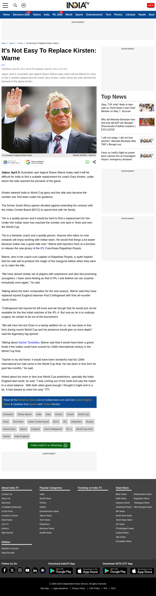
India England (22, 436)
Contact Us (7, 494)
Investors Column (10, 515)
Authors (5, 528)
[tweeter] (12, 570)
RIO (105, 588)
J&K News (121, 537)
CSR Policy (94, 588)
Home (6, 14)
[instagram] (20, 570)
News (4, 43)
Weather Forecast (10, 548)
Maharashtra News (143, 494)
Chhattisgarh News (125, 528)
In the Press (7, 511)
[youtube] (27, 570)
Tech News (45, 520)
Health (142, 14)
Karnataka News (123, 541)
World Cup (83, 414)
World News (45, 498)
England (35, 429)
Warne (23, 429)
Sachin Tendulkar (28, 342)
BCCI (56, 421)
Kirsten (58, 414)
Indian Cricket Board (38, 421)
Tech (108, 14)
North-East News (124, 515)
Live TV (5, 524)
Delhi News (121, 498)
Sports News (46, 515)
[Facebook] (5, 570)
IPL (42, 248)
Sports (79, 14)
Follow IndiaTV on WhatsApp (49, 445)
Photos (118, 14)
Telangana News (142, 503)
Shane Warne (25, 414)
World (69, 14)
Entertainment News (49, 511)
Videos (37, 14)
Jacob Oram (9, 429)
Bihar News (121, 494)
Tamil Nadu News (124, 520)
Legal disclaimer (60, 588)
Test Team (18, 421)
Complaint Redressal (11, 507)
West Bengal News (143, 507)
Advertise (6, 503)
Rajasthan (76, 421)
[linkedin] (35, 570)
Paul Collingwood (53, 429)
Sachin (6, 436)
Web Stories (7, 532)
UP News (120, 524)
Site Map (44, 588)
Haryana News (123, 503)
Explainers (45, 524)
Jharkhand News (124, 507)
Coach (70, 414)
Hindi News (7, 520)
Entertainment (94, 14)
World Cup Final (84, 429)
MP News (120, 511)
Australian (8, 414)
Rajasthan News (141, 498)
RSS (113, 588)
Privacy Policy (78, 588)
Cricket (20, 43)
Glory (6, 421)
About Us (6, 498)
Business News (47, 528)
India (47, 14)
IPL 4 (69, 429)
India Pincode (8, 553)
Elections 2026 (21, 14)
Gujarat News (122, 532)
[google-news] (43, 570)
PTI (3, 65)
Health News (46, 532)
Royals (89, 421)
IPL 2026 (57, 14)
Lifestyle (130, 14)
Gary (48, 414)
